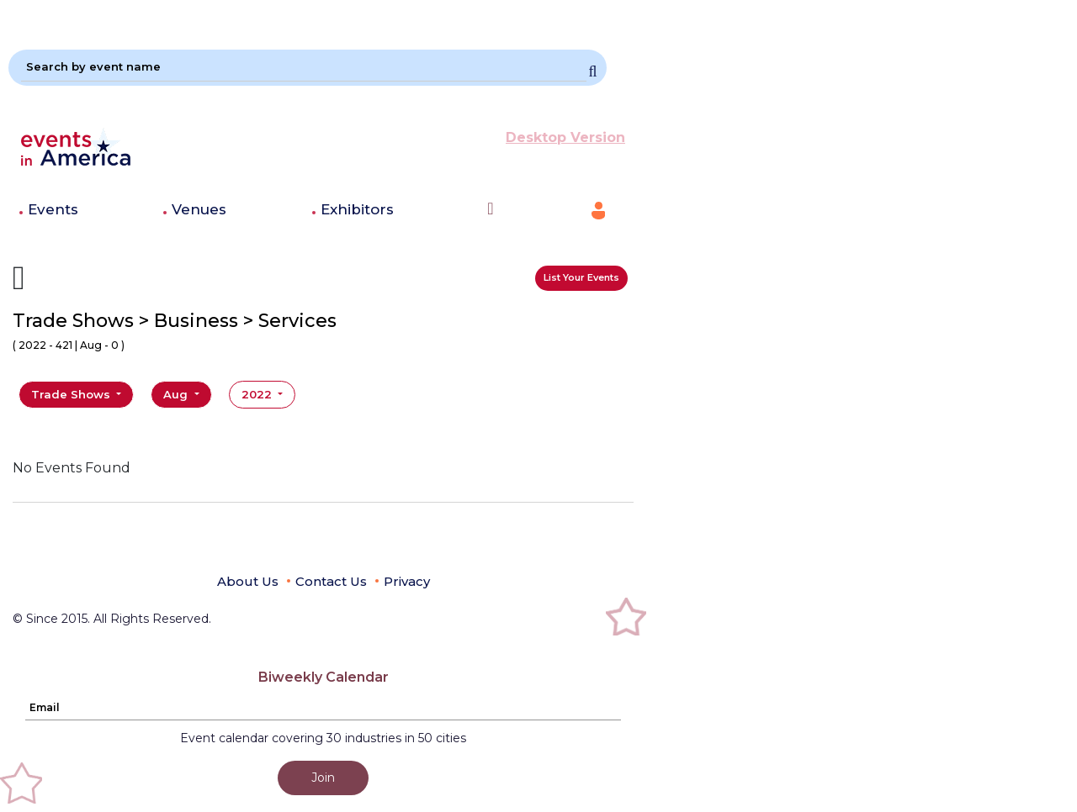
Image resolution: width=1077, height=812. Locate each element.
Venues (199, 209)
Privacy (407, 581)
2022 (258, 394)
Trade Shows (72, 394)
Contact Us (331, 581)
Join (323, 777)
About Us (248, 581)
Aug (177, 394)
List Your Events (581, 277)
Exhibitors (357, 209)
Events (53, 209)
